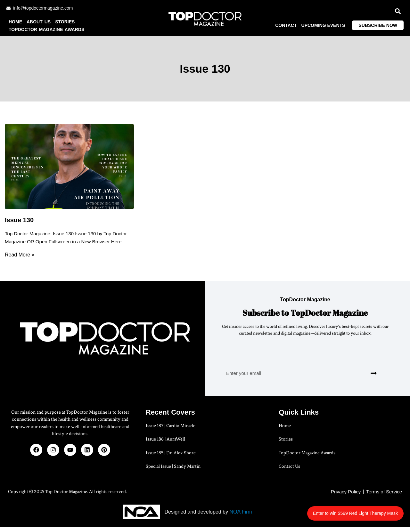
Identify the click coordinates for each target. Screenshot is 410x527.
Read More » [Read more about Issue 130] (20, 254)
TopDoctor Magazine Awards (46, 29)
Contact (286, 25)
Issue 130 (19, 219)
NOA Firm (240, 512)
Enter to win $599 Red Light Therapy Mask (362, 510)
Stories (65, 21)
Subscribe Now (377, 25)
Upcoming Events (323, 25)
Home (15, 21)
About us (39, 21)
